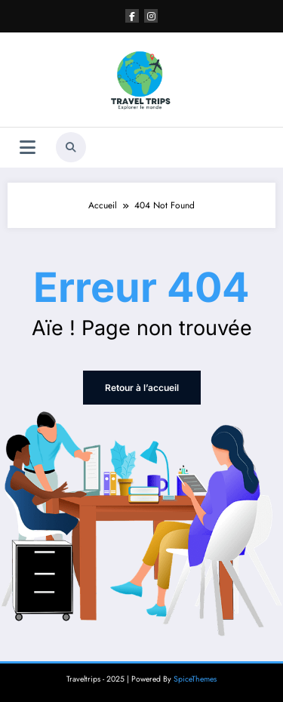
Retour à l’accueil (142, 387)
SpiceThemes (195, 679)
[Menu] (28, 147)
